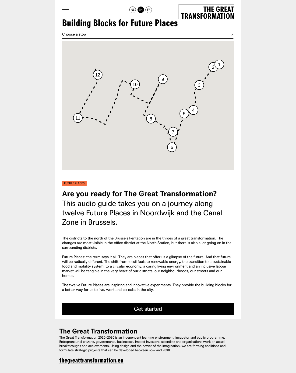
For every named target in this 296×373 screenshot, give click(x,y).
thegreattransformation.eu (91, 360)
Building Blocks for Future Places (120, 23)
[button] (219, 64)
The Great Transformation (207, 12)
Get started (148, 308)
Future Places (74, 183)
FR (148, 10)
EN (140, 10)
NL (132, 10)
